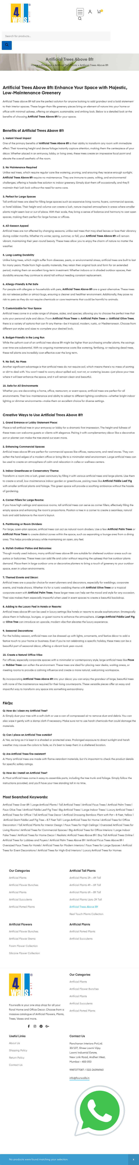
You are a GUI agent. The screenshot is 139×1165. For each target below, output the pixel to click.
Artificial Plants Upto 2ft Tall (86, 899)
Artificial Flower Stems (22, 939)
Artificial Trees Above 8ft (84, 907)
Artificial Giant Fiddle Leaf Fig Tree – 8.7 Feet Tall (32, 820)
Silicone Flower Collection (24, 953)
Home (34, 65)
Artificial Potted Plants (22, 907)
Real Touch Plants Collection (86, 914)
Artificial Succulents (20, 899)
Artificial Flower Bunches (23, 885)
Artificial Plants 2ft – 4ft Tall (85, 878)
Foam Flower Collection (23, 946)
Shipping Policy (18, 1050)
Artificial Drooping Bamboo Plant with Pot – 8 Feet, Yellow (98, 815)
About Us (14, 1043)
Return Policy (16, 1058)
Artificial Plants (17, 878)
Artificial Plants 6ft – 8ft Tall (85, 892)
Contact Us (15, 1065)
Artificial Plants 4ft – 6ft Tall (85, 885)
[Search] (7, 45)
